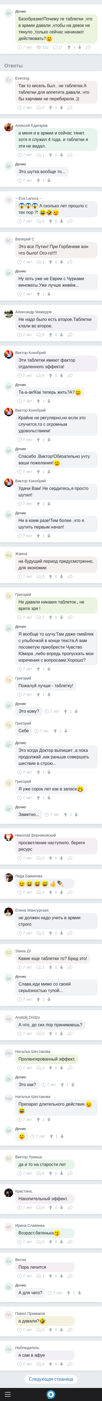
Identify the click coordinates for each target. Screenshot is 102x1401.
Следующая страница (51, 1379)
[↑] (69, 47)
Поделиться (88, 46)
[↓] (79, 47)
